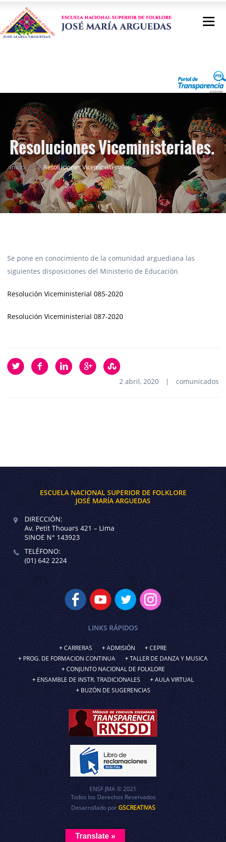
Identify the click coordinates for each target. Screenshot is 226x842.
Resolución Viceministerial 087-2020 (65, 316)
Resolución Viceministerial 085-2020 (65, 293)
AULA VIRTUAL (174, 680)
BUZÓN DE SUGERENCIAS (116, 690)
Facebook (39, 366)
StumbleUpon (111, 366)
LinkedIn (63, 366)
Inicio (17, 167)
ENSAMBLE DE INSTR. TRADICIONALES (88, 680)
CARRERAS (78, 648)
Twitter (15, 366)
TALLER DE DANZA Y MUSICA (169, 658)
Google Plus (87, 366)
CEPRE (158, 648)
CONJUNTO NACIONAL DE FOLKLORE (115, 669)
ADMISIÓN (121, 648)
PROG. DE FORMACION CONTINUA (69, 658)
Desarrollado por (113, 808)
